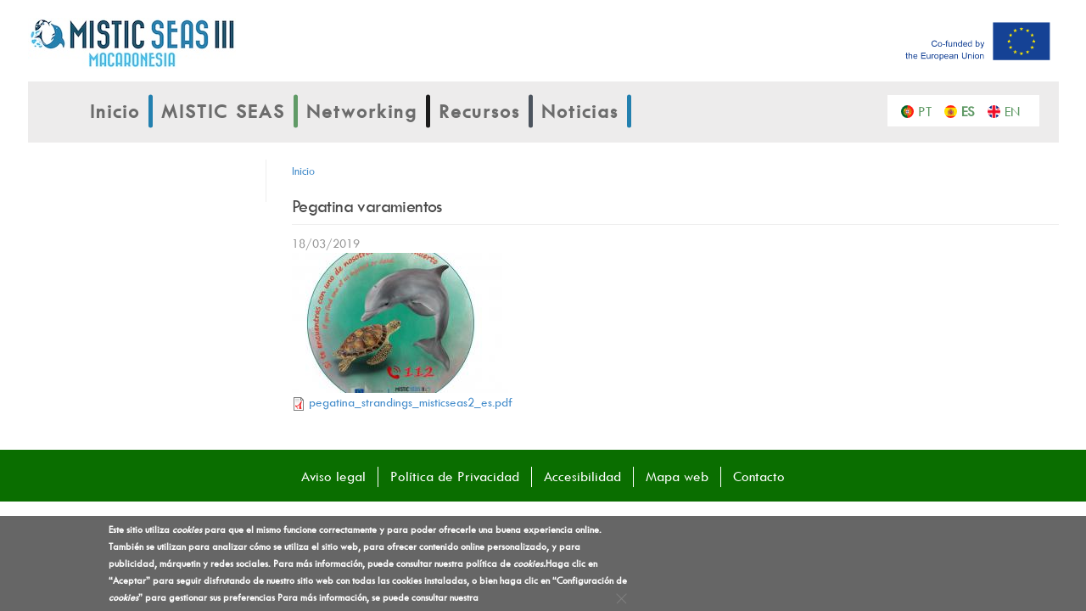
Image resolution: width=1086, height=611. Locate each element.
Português (929, 110)
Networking (361, 111)
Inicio (115, 111)
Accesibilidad (582, 476)
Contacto (759, 476)
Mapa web (677, 476)
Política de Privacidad (454, 476)
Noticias (580, 111)
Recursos (479, 111)
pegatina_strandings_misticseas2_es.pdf (410, 402)
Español (972, 110)
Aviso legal (333, 476)
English (1016, 110)
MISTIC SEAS (223, 111)
